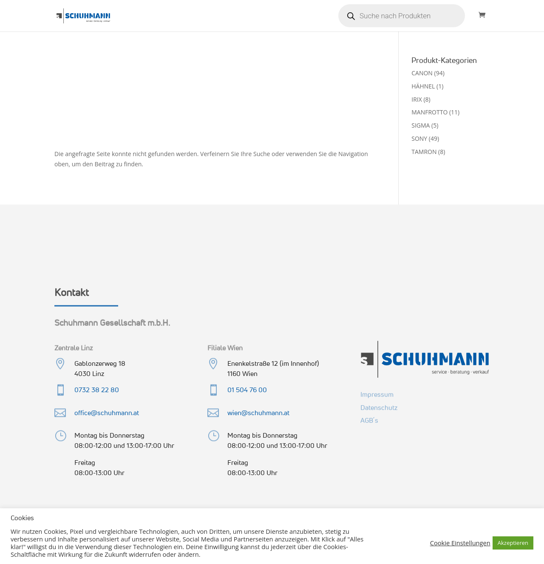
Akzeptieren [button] (513, 543)
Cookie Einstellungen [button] (460, 543)
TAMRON (423, 152)
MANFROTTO (429, 112)
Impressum (377, 393)
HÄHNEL (423, 86)
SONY (419, 138)
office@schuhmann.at (106, 412)
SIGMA (420, 125)
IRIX (416, 99)
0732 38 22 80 (96, 389)
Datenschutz (378, 406)
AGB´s (369, 419)
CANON (422, 73)
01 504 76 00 (247, 389)
